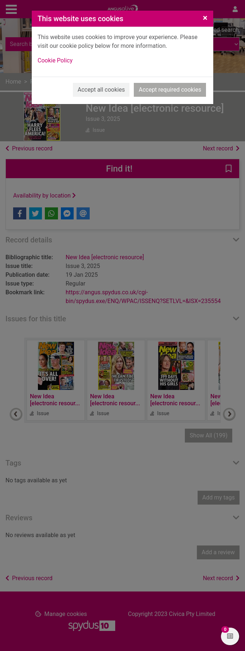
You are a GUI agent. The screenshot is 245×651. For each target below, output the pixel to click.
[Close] (205, 18)
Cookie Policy (55, 60)
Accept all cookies (101, 89)
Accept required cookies (170, 89)
